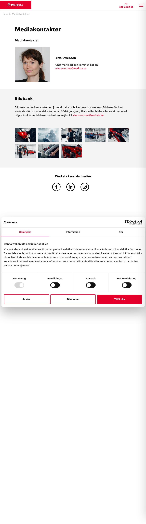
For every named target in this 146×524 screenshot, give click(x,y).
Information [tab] (73, 232)
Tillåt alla (119, 299)
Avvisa (26, 299)
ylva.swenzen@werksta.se (70, 68)
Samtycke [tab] (25, 232)
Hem (5, 14)
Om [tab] (121, 232)
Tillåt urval (73, 299)
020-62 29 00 (126, 7)
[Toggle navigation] (141, 5)
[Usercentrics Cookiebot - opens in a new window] (127, 222)
